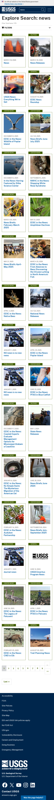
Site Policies (7, 706)
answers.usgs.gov (9, 795)
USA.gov (5, 730)
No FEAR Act (7, 725)
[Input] (32, 9)
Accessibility (7, 696)
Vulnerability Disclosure (12, 735)
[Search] (43, 9)
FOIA (4, 701)
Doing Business (8, 745)
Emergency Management (12, 750)
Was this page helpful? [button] (33, 798)
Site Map (5, 715)
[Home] (8, 12)
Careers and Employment (12, 740)
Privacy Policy (8, 711)
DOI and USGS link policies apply (16, 720)
